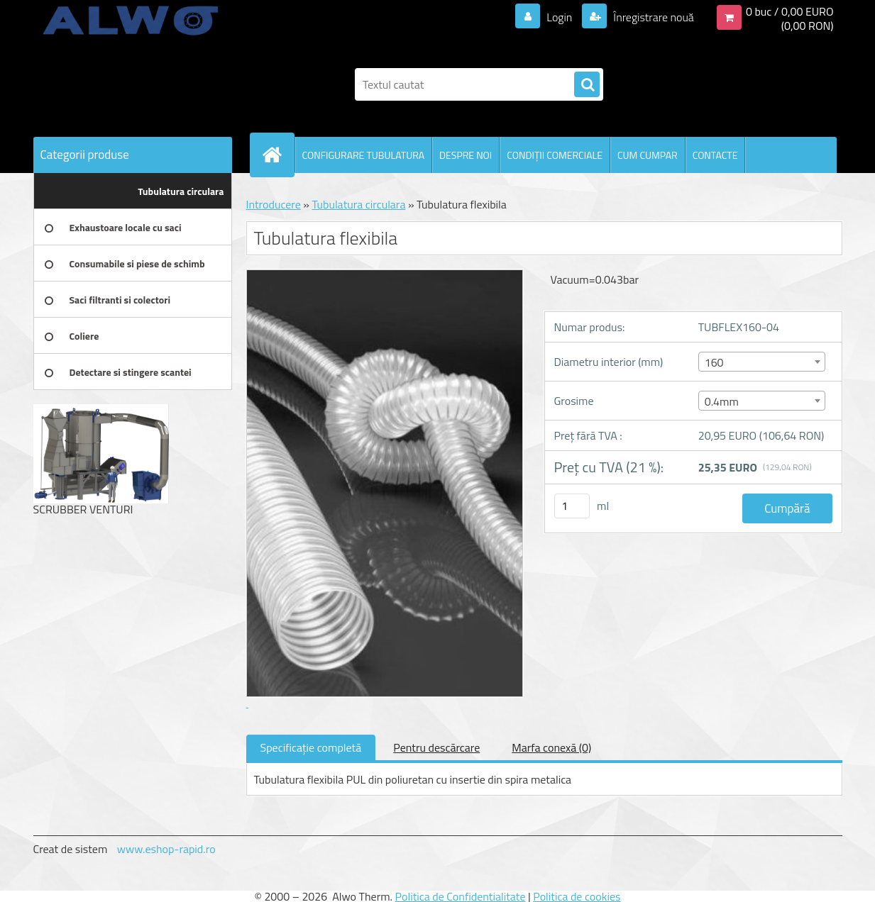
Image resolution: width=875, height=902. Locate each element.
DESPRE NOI (465, 154)
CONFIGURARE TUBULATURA (363, 154)
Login (559, 17)
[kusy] (572, 506)
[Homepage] (278, 154)
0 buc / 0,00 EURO (790, 11)
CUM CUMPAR (647, 154)
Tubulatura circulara (358, 204)
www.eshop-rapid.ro (166, 848)
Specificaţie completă (311, 747)
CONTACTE (715, 154)
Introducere (273, 204)
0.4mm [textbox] (722, 401)
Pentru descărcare (436, 747)
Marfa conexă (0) (551, 747)
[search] (587, 85)
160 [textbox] (714, 362)
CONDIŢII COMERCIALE (554, 154)
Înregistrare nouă (652, 17)
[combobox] (761, 362)
